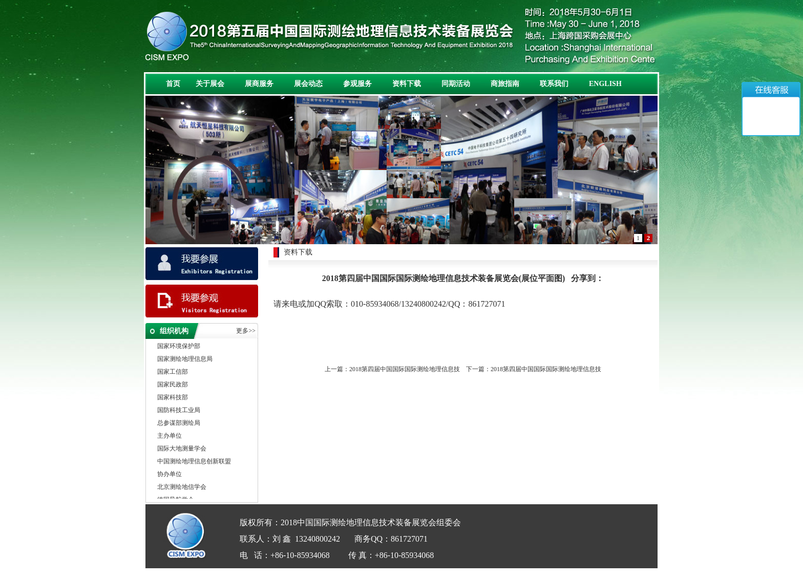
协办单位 (169, 474)
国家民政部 (172, 385)
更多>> (246, 330)
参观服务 (357, 84)
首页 (173, 84)
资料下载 (406, 84)
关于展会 (210, 84)
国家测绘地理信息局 (185, 359)
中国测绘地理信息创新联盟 (194, 461)
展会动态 (308, 84)
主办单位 (169, 436)
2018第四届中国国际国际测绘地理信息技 (404, 369)
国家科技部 (172, 397)
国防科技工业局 (178, 410)
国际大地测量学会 (181, 449)
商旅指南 (505, 84)
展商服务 (259, 84)
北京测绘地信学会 (181, 487)
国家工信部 (172, 372)
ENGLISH (605, 84)
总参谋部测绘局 (178, 423)
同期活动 (455, 84)
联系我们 (554, 84)
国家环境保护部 (178, 346)
